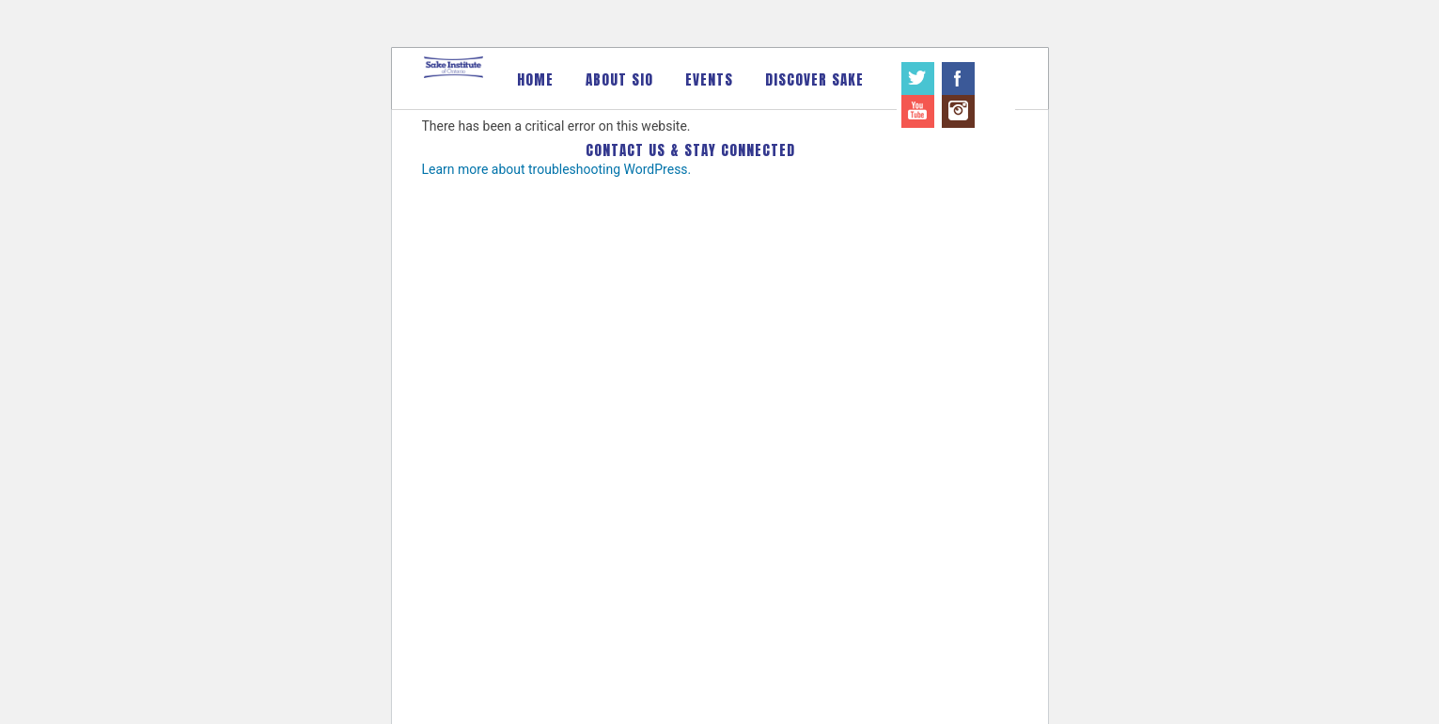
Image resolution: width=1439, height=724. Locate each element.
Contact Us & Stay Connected (690, 150)
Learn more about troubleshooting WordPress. (557, 169)
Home (535, 79)
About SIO (619, 79)
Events (709, 79)
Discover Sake (814, 79)
